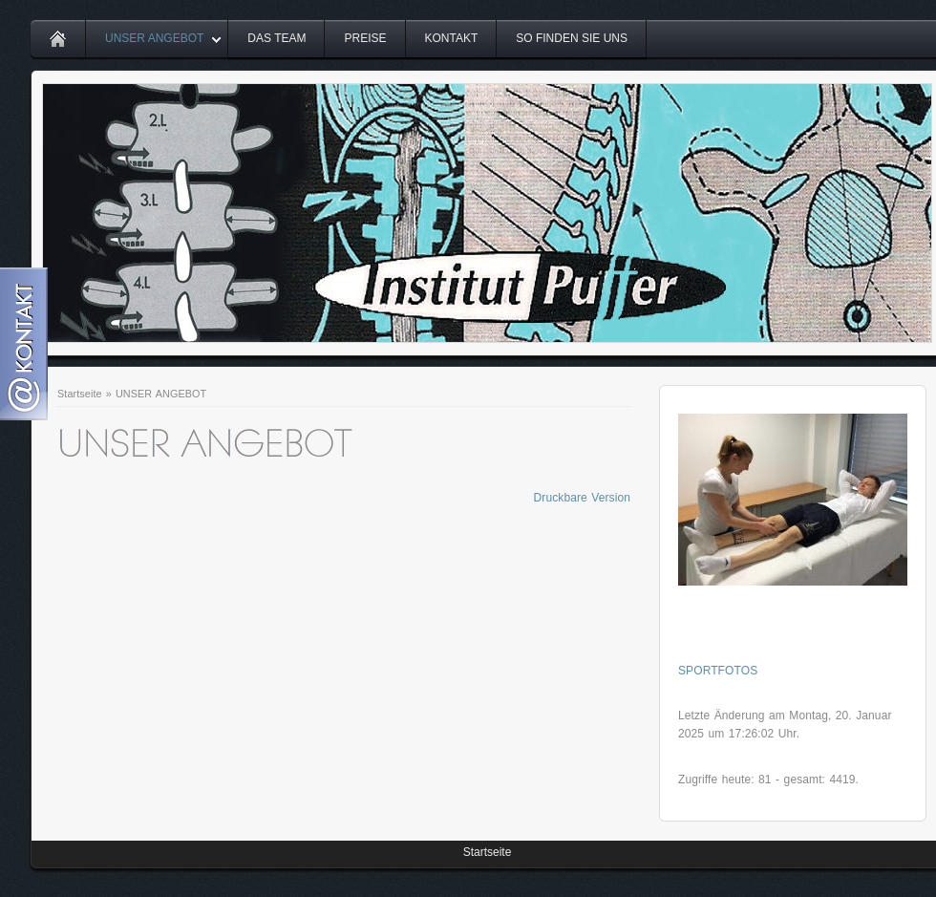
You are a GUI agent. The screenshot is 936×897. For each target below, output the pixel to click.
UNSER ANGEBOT (154, 38)
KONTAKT (452, 38)
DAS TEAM (276, 38)
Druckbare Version (582, 497)
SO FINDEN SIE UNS (572, 38)
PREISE (365, 38)
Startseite (79, 393)
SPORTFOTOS (717, 670)
